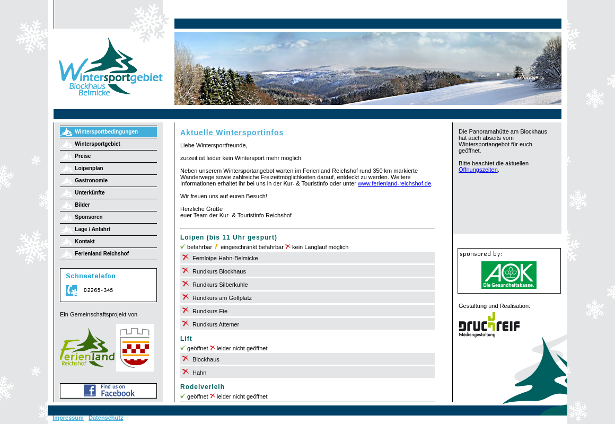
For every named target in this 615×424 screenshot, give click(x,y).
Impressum (68, 417)
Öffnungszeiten (478, 169)
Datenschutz (106, 417)
